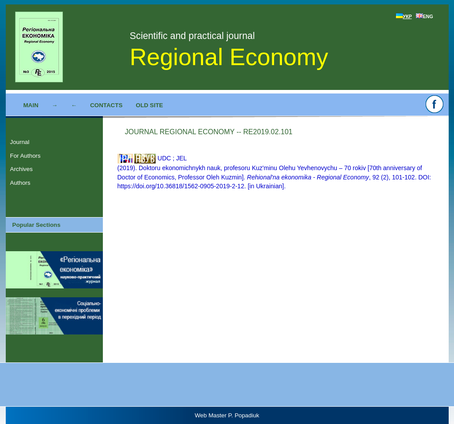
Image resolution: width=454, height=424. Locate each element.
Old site (149, 105)
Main (31, 105)
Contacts (106, 105)
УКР (404, 16)
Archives (21, 169)
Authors (20, 182)
